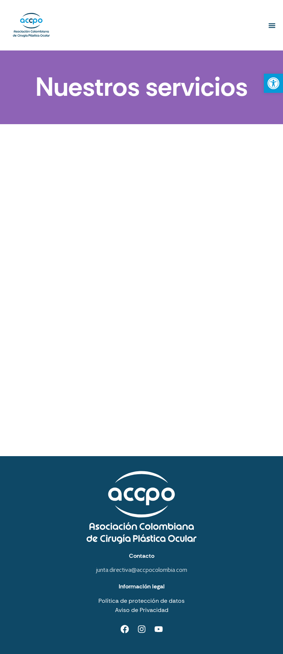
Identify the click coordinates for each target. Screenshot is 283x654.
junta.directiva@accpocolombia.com (141, 570)
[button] (271, 25)
